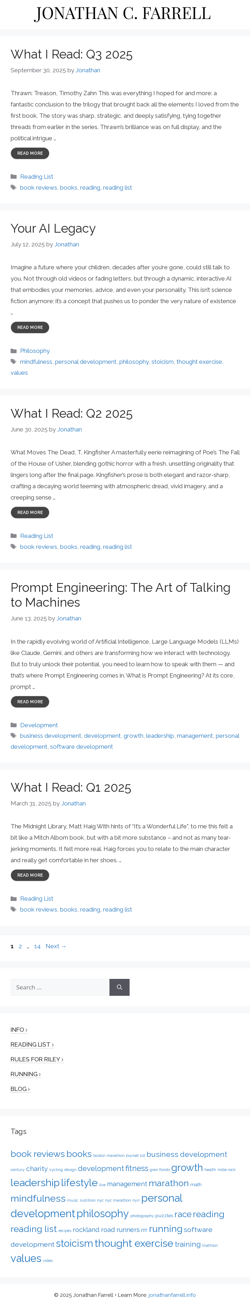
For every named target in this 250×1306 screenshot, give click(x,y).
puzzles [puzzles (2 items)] (164, 1215)
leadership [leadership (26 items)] (35, 1183)
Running (24, 1074)
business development (50, 735)
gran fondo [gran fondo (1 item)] (160, 1169)
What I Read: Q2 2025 (72, 413)
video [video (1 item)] (48, 1260)
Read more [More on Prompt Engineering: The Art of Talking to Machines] (30, 701)
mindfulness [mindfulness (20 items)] (38, 1198)
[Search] (119, 987)
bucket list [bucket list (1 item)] (135, 1155)
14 (38, 946)
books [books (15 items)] (79, 1153)
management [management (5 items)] (127, 1184)
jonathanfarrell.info (172, 1295)
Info (17, 1029)
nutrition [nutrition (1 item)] (88, 1200)
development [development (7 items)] (101, 1168)
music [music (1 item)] (72, 1200)
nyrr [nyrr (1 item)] (136, 1200)
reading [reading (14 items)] (209, 1214)
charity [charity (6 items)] (37, 1169)
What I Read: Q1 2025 (71, 787)
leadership (160, 735)
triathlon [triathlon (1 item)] (210, 1245)
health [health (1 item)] (210, 1169)
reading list (117, 187)
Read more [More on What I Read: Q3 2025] (30, 153)
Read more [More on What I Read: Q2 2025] (30, 512)
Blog (18, 1088)
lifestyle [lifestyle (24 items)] (79, 1183)
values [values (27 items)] (26, 1258)
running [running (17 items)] (166, 1228)
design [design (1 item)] (70, 1169)
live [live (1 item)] (102, 1185)
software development (81, 746)
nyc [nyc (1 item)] (100, 1200)
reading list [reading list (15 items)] (34, 1229)
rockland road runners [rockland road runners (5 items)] (106, 1229)
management (195, 735)
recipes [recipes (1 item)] (64, 1230)
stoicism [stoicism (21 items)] (74, 1243)
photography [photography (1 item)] (142, 1216)
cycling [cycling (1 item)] (56, 1169)
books (68, 187)
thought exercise (199, 361)
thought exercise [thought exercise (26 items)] (134, 1243)
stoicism (162, 361)
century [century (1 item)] (18, 1169)
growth (133, 735)
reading (90, 187)
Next (56, 946)
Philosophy (35, 350)
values (19, 372)
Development (39, 725)
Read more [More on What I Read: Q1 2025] (30, 875)
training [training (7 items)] (188, 1244)
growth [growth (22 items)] (187, 1167)
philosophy (134, 361)
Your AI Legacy (53, 228)
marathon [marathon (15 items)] (169, 1183)
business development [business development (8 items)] (187, 1154)
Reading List (36, 176)
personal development (86, 361)
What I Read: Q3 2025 (72, 54)
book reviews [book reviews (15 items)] (38, 1153)
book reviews (38, 187)
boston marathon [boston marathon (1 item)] (109, 1155)
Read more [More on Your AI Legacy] (30, 327)
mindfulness (36, 361)
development (102, 735)
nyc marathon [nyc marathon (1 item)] (118, 1200)
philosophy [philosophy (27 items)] (103, 1214)
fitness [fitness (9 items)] (136, 1168)
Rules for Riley (35, 1059)
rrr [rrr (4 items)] (144, 1229)
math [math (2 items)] (196, 1184)
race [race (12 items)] (182, 1214)
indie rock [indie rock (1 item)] (227, 1169)
